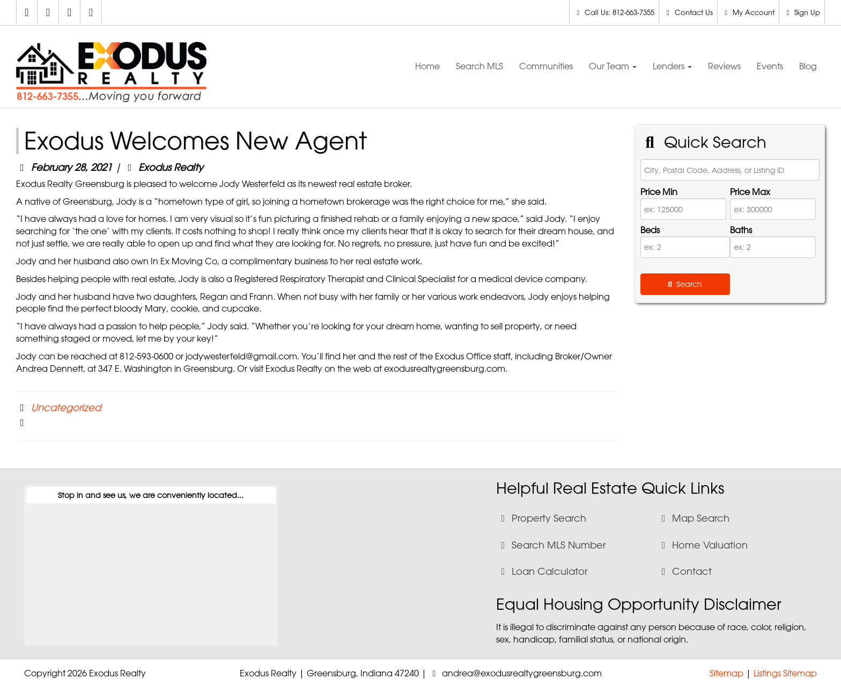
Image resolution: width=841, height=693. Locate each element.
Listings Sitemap (785, 673)
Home (427, 66)
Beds (650, 230)
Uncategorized (66, 407)
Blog (808, 66)
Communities (546, 66)
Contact (685, 571)
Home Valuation (703, 545)
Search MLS (479, 66)
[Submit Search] (685, 284)
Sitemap (726, 673)
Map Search (694, 518)
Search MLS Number (551, 545)
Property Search (542, 518)
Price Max (750, 191)
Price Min (658, 191)
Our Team (613, 66)
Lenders (672, 66)
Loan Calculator (542, 571)
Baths (741, 230)
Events (770, 66)
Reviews (724, 66)
